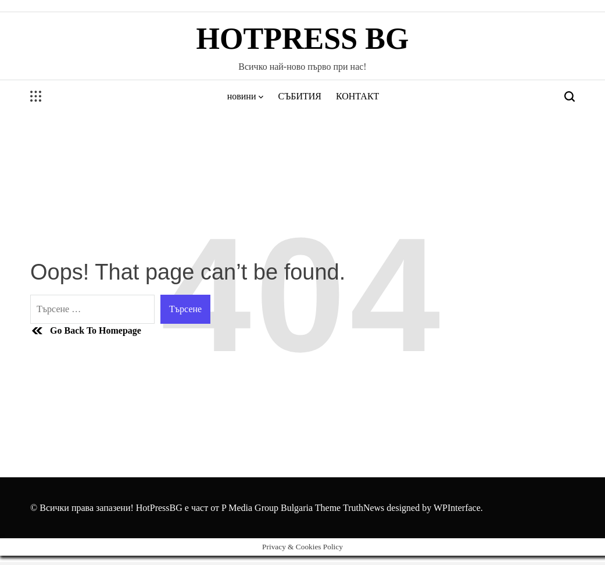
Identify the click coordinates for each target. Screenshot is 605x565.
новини (245, 96)
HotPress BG (302, 39)
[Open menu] (36, 96)
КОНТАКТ (357, 96)
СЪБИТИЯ (299, 96)
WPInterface (457, 508)
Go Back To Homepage (85, 331)
